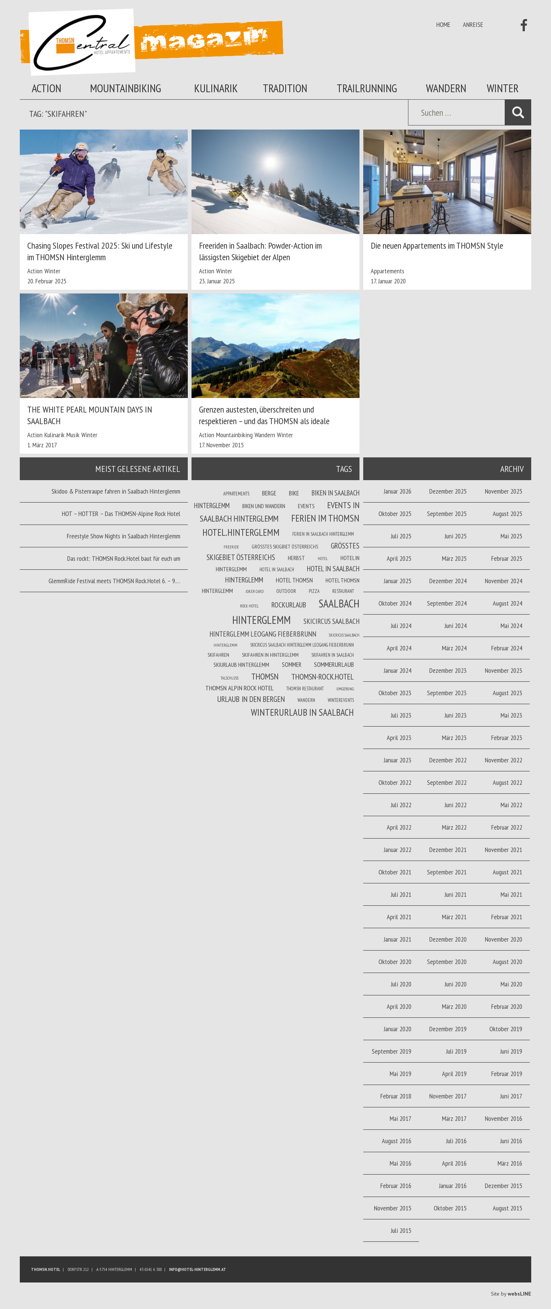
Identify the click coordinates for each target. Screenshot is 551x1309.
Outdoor (286, 591)
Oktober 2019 (505, 1028)
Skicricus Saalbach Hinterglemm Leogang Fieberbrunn (302, 645)
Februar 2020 (506, 1006)
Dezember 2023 (448, 670)
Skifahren (218, 655)
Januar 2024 (397, 670)
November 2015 (392, 1208)
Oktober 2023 (395, 692)
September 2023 (447, 692)
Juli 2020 (401, 984)
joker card (255, 591)
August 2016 (396, 1141)
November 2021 (503, 849)
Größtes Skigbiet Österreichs (285, 546)
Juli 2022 (401, 804)
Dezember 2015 (503, 1185)
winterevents (341, 700)
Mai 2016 (400, 1163)
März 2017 (454, 1118)
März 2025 (454, 558)
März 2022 (454, 827)
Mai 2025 (511, 536)
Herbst (296, 558)
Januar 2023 (397, 760)
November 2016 (503, 1118)
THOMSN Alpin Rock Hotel (239, 688)
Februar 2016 (395, 1185)
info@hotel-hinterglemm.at (197, 1269)
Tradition (285, 88)
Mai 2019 (400, 1073)
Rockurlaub (288, 605)
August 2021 (507, 872)
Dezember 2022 (448, 760)
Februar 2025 (506, 558)
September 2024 (447, 603)
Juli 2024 (401, 625)
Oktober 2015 (450, 1208)
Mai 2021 (511, 894)
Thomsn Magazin (151, 42)
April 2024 (399, 648)
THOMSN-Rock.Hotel (322, 676)
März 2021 (454, 916)
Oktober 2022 (395, 782)
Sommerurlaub (334, 664)
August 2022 (507, 782)
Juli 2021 (401, 894)
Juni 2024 (456, 625)
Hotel (323, 558)
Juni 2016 (511, 1141)
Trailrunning (367, 88)
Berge (269, 493)
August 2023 (507, 692)
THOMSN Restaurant (305, 688)
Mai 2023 (511, 715)
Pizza (314, 591)
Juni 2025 (456, 536)
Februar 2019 (506, 1073)
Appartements (387, 271)
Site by (511, 1293)
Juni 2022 (456, 804)
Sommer (291, 664)
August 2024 (507, 603)
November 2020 (503, 939)
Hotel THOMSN (294, 580)
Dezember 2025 (448, 491)
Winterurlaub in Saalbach (302, 712)
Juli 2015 (401, 1230)
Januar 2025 (397, 580)
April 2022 (399, 827)
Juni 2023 (456, 715)
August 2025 (507, 513)
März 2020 (454, 1006)
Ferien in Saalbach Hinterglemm (323, 534)
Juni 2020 (456, 984)
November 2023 (503, 670)
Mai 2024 (511, 625)
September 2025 (447, 513)
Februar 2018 (395, 1096)
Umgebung (345, 688)
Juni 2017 (511, 1096)
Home (443, 24)
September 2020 (447, 961)
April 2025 (399, 558)
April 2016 (454, 1163)
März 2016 (510, 1163)
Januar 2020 (397, 1028)
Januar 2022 (397, 849)
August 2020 (507, 961)
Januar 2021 (397, 939)
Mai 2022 (511, 804)
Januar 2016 (453, 1185)
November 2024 (503, 580)
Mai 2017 (400, 1118)
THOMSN (264, 676)
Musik (73, 434)
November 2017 (448, 1096)
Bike (294, 493)
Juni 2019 (511, 1051)
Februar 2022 (506, 827)
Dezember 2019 (448, 1028)
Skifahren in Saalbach (332, 655)
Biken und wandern (263, 506)
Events (306, 506)
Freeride (231, 547)
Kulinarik (216, 88)
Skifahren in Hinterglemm (270, 655)
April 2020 (399, 1006)
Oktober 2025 (395, 513)
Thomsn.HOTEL (45, 1269)
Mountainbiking (125, 88)
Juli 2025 (401, 536)
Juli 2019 (456, 1051)
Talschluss (230, 678)
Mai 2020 (511, 984)
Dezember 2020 (448, 939)
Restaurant (343, 591)
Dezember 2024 (448, 580)
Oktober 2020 (395, 961)
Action (46, 88)
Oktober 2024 (395, 603)
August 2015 (507, 1208)
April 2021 (399, 916)
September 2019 (391, 1051)
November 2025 (503, 491)
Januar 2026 (397, 491)
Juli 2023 (401, 715)
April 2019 (454, 1073)
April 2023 (399, 737)
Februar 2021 (506, 916)
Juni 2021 (456, 894)
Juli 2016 (456, 1141)
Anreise (473, 24)
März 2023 (454, 737)
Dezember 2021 (448, 849)
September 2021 (447, 872)
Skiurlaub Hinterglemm (241, 664)
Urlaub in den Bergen (251, 699)
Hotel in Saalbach (276, 569)
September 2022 (447, 782)
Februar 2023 (506, 737)
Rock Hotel (249, 606)
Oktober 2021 (395, 872)
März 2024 (454, 648)
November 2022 (503, 760)
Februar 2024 (506, 648)
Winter (503, 88)
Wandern (446, 88)
